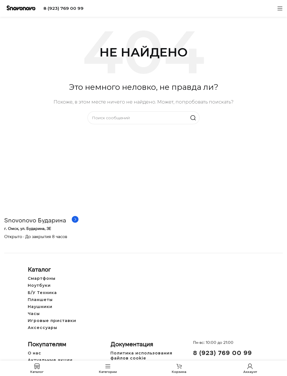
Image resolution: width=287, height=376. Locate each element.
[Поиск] (143, 117)
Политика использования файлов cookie (141, 356)
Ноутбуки (39, 285)
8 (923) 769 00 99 (63, 8)
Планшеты (40, 299)
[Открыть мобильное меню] (280, 8)
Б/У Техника (42, 292)
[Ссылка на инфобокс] (41, 220)
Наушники (40, 306)
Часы (34, 313)
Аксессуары (42, 327)
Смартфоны (41, 278)
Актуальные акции (50, 360)
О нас (34, 353)
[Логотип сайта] (21, 8)
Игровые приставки (52, 320)
